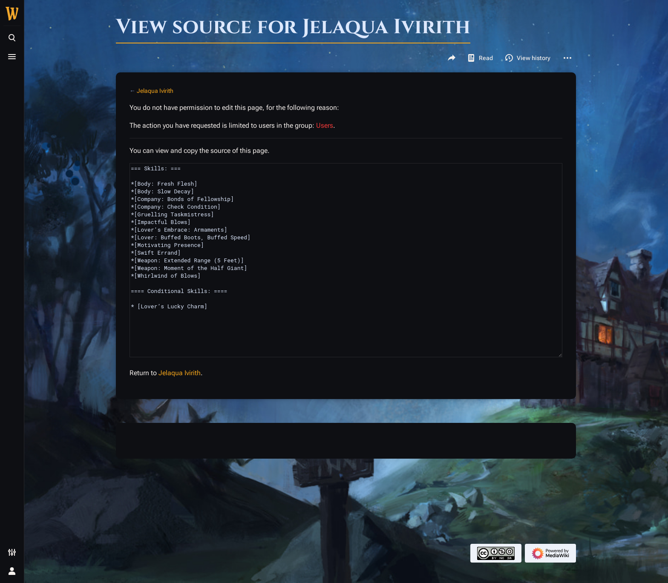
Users (324, 125)
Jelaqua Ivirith (155, 90)
